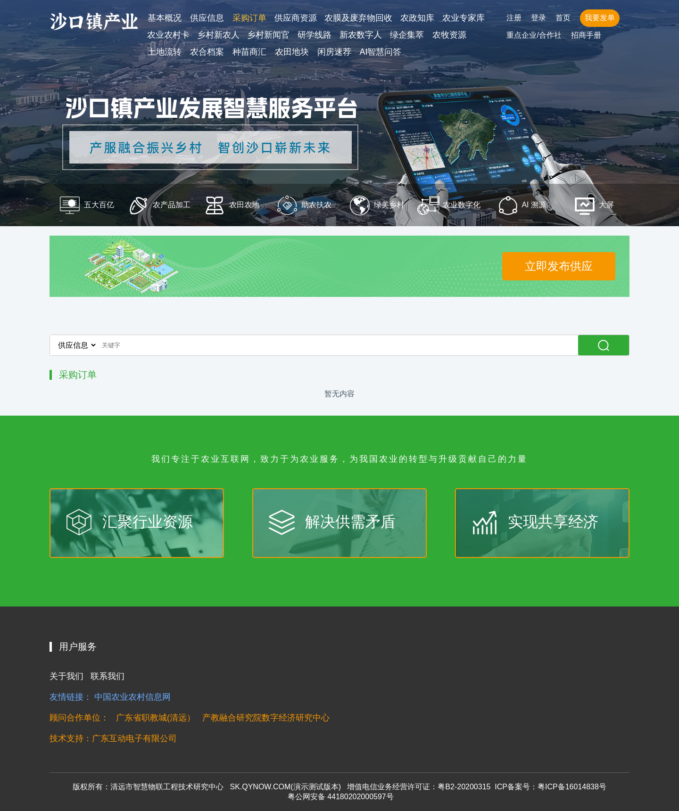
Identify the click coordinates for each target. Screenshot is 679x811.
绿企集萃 (407, 35)
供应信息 (207, 18)
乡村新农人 (218, 35)
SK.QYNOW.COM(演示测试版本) (285, 787)
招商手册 (586, 35)
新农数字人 (361, 35)
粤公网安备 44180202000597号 (339, 797)
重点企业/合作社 (533, 35)
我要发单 (600, 18)
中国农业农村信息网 (132, 697)
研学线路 (314, 35)
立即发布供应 (559, 266)
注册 (514, 18)
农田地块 (292, 52)
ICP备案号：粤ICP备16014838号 (550, 787)
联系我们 (107, 676)
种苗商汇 (249, 52)
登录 (538, 18)
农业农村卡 (168, 35)
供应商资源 (295, 18)
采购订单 (249, 18)
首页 (563, 18)
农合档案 (207, 52)
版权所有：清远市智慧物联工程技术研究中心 (148, 787)
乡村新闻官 (268, 35)
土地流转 (165, 52)
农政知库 (417, 18)
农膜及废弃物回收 (358, 18)
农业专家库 (463, 18)
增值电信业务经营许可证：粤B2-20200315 (418, 787)
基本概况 (165, 18)
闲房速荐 (334, 52)
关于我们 (66, 676)
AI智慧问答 (380, 52)
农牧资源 (449, 35)
